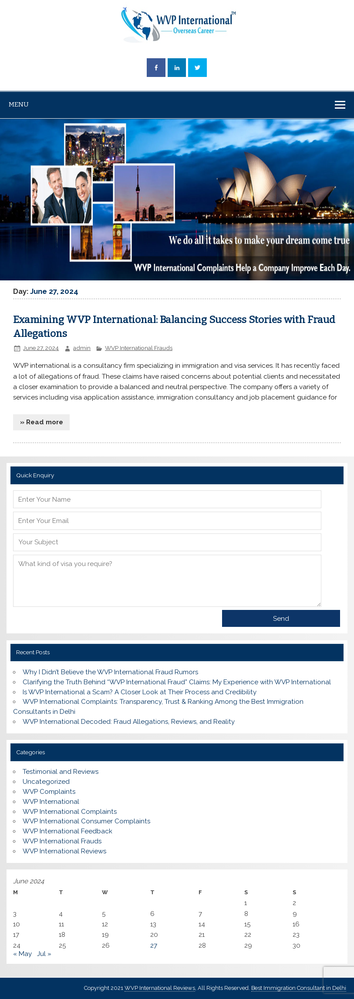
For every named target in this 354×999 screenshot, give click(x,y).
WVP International (51, 802)
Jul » (44, 954)
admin (82, 347)
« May (22, 954)
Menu (19, 104)
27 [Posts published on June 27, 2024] (153, 945)
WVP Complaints (49, 792)
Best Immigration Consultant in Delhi (298, 988)
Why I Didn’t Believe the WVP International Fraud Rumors (110, 672)
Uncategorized (46, 782)
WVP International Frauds (138, 347)
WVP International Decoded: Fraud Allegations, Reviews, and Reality (129, 722)
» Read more (41, 422)
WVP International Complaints (70, 812)
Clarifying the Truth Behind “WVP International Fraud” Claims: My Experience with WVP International (177, 682)
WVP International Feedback (67, 831)
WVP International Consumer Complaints (86, 821)
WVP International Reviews (64, 851)
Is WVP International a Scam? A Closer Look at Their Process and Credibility (139, 692)
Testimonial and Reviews (60, 772)
